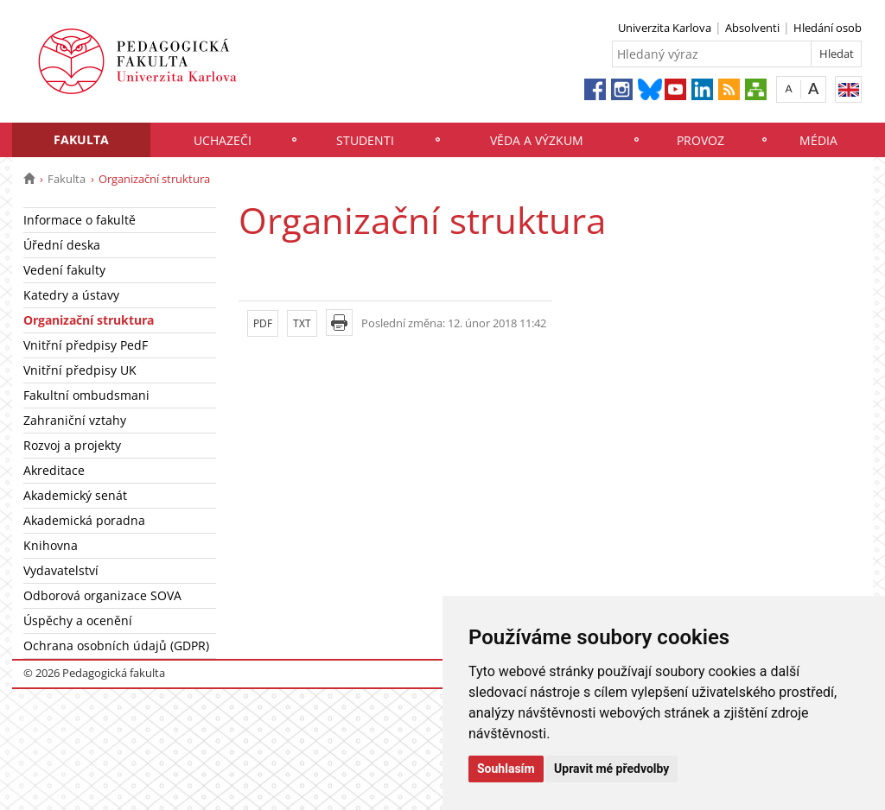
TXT (302, 323)
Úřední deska (61, 245)
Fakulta (81, 139)
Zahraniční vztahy (74, 420)
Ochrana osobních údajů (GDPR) (116, 645)
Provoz (700, 140)
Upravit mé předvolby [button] (611, 768)
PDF (262, 323)
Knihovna (50, 545)
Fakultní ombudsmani (86, 395)
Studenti (365, 140)
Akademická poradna (84, 520)
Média (818, 140)
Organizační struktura (88, 320)
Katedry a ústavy (71, 295)
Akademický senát (75, 495)
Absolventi (752, 27)
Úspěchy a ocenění (77, 620)
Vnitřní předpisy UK (80, 370)
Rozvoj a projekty (72, 445)
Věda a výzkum (536, 140)
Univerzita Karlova (664, 27)
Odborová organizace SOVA (102, 595)
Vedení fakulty (64, 270)
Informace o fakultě (79, 220)
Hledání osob (827, 27)
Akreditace (54, 470)
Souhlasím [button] (506, 768)
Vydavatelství (61, 570)
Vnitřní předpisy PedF (85, 345)
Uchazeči (222, 140)
